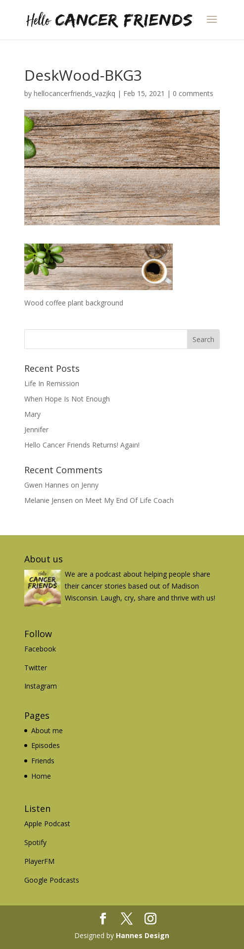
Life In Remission (51, 383)
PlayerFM (39, 861)
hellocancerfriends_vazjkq (74, 93)
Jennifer (36, 429)
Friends (42, 760)
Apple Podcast (47, 823)
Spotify (35, 842)
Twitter (35, 667)
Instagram (40, 686)
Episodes (45, 745)
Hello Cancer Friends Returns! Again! (82, 445)
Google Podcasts (51, 880)
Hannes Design (142, 935)
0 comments (193, 93)
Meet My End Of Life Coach (129, 500)
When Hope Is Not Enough (67, 398)
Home (41, 776)
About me (47, 730)
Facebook (40, 648)
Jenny (89, 485)
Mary (32, 414)
